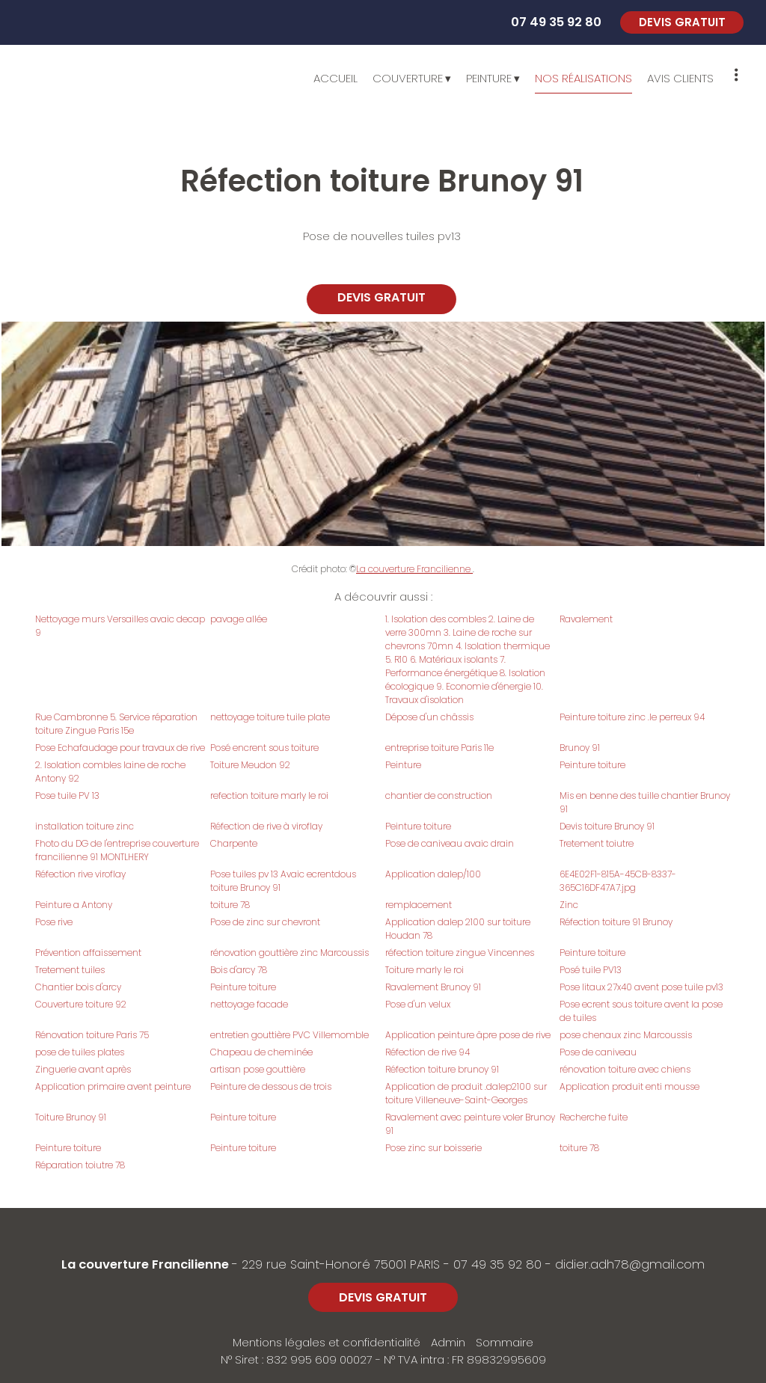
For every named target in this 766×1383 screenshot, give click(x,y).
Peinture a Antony (73, 904)
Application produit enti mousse (629, 1086)
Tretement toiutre (597, 843)
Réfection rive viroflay (80, 874)
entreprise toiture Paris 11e (439, 747)
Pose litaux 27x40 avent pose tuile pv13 (641, 987)
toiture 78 (230, 904)
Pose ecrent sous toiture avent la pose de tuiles (641, 1011)
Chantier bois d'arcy (78, 987)
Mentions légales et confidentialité (326, 1342)
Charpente (233, 843)
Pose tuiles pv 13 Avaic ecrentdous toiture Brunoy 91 (283, 881)
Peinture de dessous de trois (270, 1086)
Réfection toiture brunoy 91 (442, 1069)
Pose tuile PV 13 (67, 795)
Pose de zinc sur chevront (265, 922)
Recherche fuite (594, 1117)
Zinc (569, 904)
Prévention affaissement (88, 952)
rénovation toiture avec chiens (625, 1069)
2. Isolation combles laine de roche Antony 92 (110, 771)
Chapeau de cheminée (261, 1052)
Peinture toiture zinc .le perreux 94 (632, 717)
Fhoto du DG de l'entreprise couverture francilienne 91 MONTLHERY (117, 850)
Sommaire (504, 1342)
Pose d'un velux (417, 1004)
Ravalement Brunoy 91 (433, 987)
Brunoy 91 (580, 747)
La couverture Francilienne (414, 568)
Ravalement (586, 619)
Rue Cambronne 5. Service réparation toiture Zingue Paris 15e (116, 724)
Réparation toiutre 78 (80, 1165)
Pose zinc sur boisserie (433, 1147)
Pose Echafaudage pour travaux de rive (120, 747)
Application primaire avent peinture (113, 1086)
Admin (448, 1342)
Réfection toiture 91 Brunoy (616, 922)
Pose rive (54, 922)
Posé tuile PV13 (591, 969)
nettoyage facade (249, 1004)
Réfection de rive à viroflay (266, 826)
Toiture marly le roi (424, 969)
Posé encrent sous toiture (264, 747)
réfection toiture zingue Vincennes (459, 952)
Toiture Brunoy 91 (70, 1117)
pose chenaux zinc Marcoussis (626, 1034)
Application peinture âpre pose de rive (468, 1034)
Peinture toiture (592, 764)
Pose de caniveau (598, 1052)
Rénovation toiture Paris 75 (92, 1034)
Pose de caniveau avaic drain (449, 843)
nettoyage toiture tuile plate (270, 717)
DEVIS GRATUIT (682, 22)
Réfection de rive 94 (427, 1052)
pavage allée (238, 619)
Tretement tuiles (70, 969)
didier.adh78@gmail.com (630, 1264)
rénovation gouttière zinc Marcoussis (289, 952)
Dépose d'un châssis (429, 717)
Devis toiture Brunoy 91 (607, 826)
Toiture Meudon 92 (250, 764)
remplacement (418, 904)
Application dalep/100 (433, 874)
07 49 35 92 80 (497, 1264)
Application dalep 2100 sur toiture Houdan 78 (457, 929)
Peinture (403, 764)
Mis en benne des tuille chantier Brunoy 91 (645, 802)
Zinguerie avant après (83, 1069)
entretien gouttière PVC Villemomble (289, 1034)
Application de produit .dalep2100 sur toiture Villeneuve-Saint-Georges (466, 1093)
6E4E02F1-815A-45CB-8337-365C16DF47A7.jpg (618, 881)
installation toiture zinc (84, 826)
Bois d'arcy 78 (238, 969)
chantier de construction (438, 795)
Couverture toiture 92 (80, 1004)
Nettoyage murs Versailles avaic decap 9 (120, 626)
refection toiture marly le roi (269, 795)
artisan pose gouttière (257, 1069)
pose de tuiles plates (79, 1052)
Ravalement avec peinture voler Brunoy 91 (470, 1124)
